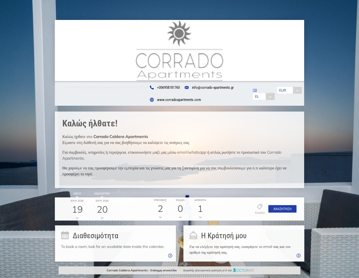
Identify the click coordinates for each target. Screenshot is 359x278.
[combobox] (262, 96)
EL (255, 96)
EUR (284, 90)
